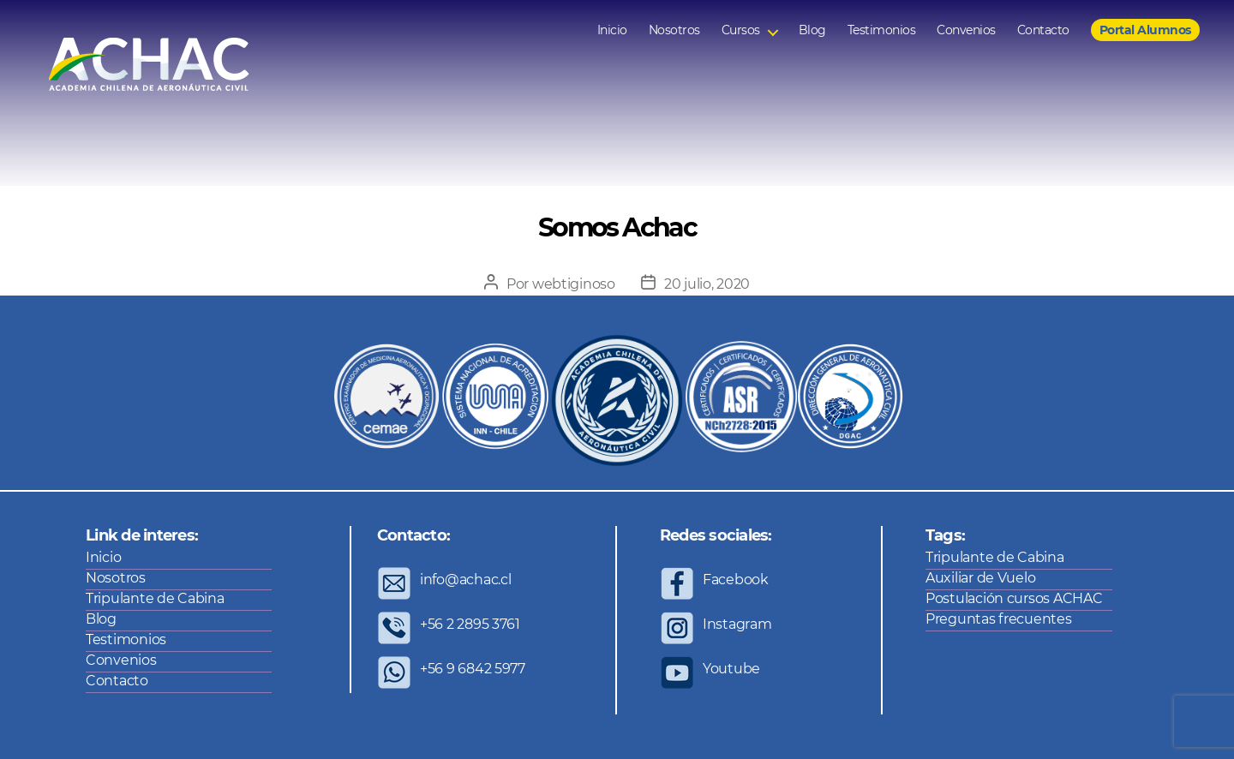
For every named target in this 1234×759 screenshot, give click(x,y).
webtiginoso (573, 284)
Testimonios (882, 30)
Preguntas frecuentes (999, 619)
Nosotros (674, 30)
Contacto (1043, 30)
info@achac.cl (466, 579)
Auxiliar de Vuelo (980, 578)
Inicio (612, 30)
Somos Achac (617, 227)
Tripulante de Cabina (155, 598)
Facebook (736, 579)
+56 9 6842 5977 (472, 668)
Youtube (731, 668)
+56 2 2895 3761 (470, 624)
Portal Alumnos (1145, 30)
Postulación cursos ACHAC (1014, 598)
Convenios (966, 30)
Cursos (741, 30)
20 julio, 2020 (707, 284)
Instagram (737, 624)
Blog (812, 30)
